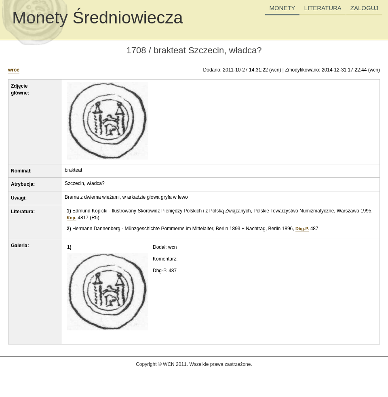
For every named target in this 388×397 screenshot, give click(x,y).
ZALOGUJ (364, 7)
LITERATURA (323, 7)
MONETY (282, 7)
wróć (13, 70)
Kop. (71, 217)
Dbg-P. (302, 228)
